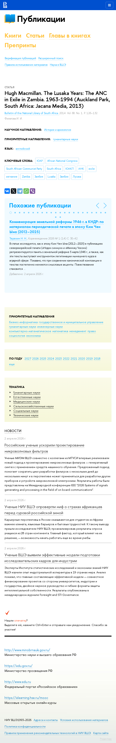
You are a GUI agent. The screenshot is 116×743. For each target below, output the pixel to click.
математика (60, 331)
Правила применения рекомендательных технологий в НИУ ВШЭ (48, 733)
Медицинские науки (26, 401)
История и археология (57, 130)
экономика (33, 335)
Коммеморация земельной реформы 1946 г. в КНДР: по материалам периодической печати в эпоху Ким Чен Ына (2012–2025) (56, 226)
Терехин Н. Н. (18, 238)
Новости (13, 430)
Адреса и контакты (46, 720)
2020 (81, 358)
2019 (89, 358)
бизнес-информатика (23, 322)
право (92, 331)
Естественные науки (27, 397)
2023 (58, 358)
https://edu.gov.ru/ (18, 666)
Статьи (35, 35)
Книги (13, 35)
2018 (97, 358)
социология (17, 335)
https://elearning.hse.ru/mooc (26, 698)
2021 (74, 358)
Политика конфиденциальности (25, 726)
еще (12, 364)
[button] (10, 212)
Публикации (41, 19)
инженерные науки (50, 326)
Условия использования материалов (84, 720)
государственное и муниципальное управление (71, 322)
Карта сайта (100, 733)
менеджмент (77, 331)
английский (23, 149)
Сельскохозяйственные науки (33, 406)
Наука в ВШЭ (58, 65)
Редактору (105, 738)
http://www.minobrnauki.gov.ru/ (27, 650)
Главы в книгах (70, 35)
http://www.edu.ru (18, 682)
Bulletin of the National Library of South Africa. (32, 113)
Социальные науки (25, 411)
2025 (43, 358)
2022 (66, 358)
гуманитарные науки (22, 326)
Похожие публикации (40, 205)
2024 (50, 358)
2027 (28, 358)
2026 (35, 358)
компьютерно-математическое (30, 331)
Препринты (20, 45)
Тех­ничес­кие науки (25, 415)
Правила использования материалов (26, 65)
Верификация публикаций (20, 58)
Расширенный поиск (50, 58)
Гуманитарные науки (26, 392)
